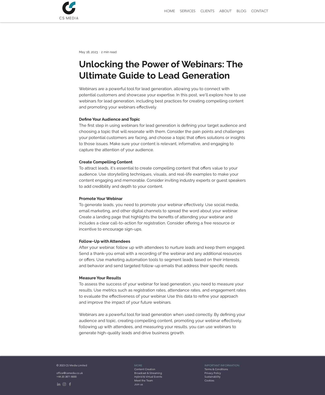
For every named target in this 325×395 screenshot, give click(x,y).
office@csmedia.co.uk (69, 373)
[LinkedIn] (58, 384)
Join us (138, 384)
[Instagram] (64, 384)
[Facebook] (70, 384)
